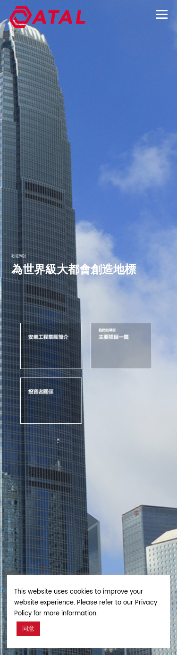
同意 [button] (28, 629)
